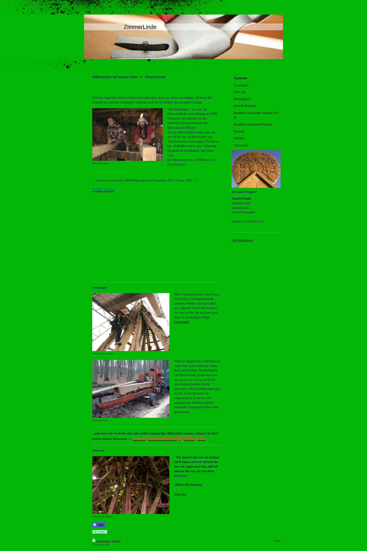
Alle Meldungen (242, 240)
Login (278, 540)
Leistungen (181, 322)
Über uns (180, 494)
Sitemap (116, 541)
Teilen (98, 524)
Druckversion (101, 541)
